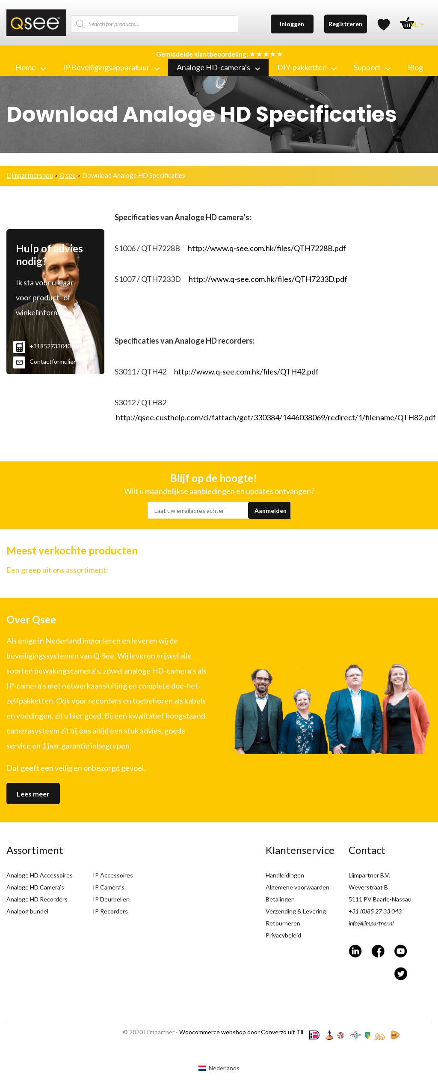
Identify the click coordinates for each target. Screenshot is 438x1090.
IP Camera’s (108, 887)
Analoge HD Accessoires (39, 875)
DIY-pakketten (307, 67)
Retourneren (283, 923)
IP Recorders (110, 911)
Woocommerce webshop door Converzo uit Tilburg (247, 1032)
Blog (415, 67)
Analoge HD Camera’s (35, 887)
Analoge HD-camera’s (218, 67)
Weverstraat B (368, 887)
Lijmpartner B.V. (369, 875)
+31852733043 (42, 346)
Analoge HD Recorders (37, 899)
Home (30, 67)
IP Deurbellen (111, 899)
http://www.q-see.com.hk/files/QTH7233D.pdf (268, 279)
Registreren (345, 23)
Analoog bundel (27, 911)
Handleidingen (285, 875)
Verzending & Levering (296, 911)
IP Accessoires (113, 875)
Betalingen (280, 899)
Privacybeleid (283, 935)
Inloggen (292, 23)
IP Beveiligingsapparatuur (111, 67)
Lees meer (33, 794)
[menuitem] (219, 1068)
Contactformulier (44, 361)
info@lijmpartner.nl (371, 923)
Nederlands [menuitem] (224, 1068)
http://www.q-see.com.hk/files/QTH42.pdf (246, 371)
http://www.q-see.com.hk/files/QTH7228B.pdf (267, 248)
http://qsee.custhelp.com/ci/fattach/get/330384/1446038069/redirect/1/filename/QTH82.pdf (276, 417)
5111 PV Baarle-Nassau (380, 899)
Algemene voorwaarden (297, 887)
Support (372, 67)
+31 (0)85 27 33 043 (375, 911)
